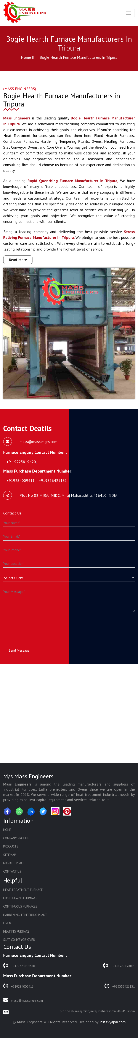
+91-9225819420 (19, 965)
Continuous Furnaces (20, 906)
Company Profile (16, 838)
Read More (18, 259)
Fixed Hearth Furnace (20, 898)
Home (7, 830)
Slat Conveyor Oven (19, 940)
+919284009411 (18, 986)
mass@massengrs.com (23, 1000)
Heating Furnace (16, 931)
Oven (7, 923)
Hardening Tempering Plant (25, 915)
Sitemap (9, 855)
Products (10, 846)
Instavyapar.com (112, 1021)
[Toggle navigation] (129, 13)
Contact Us (12, 871)
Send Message (19, 650)
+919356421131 (119, 986)
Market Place (14, 863)
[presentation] (36, 626)
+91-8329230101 (119, 965)
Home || (27, 57)
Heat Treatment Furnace (23, 890)
